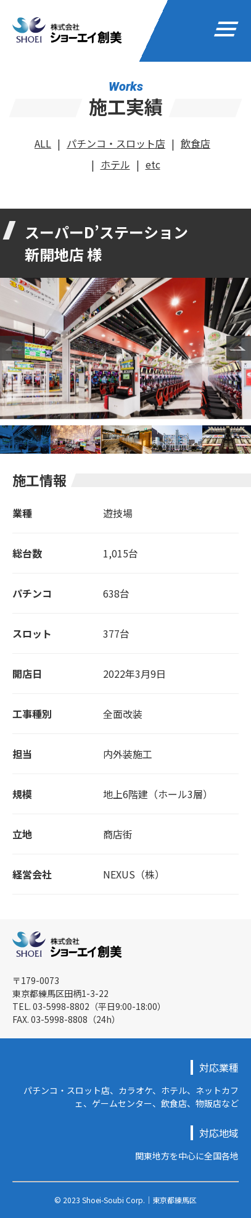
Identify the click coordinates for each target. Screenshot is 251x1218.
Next (238, 348)
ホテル (115, 164)
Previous (12, 348)
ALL (43, 143)
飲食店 (195, 143)
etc (153, 164)
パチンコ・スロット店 (116, 143)
